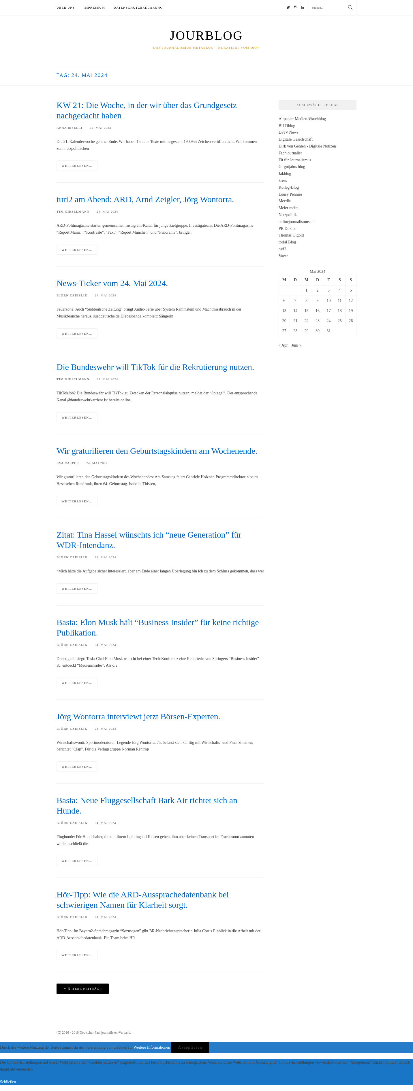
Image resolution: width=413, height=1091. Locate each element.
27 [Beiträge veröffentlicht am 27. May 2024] (284, 331)
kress (283, 180)
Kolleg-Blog (289, 187)
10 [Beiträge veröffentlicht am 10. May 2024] (328, 300)
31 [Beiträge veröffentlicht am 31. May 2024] (328, 331)
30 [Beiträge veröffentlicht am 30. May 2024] (318, 331)
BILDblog (287, 126)
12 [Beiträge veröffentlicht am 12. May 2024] (351, 300)
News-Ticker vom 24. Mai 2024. (112, 283)
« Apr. (283, 345)
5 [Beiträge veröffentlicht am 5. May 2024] (351, 290)
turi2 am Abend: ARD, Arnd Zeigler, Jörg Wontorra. (145, 199)
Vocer (283, 256)
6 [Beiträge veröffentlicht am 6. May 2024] (284, 300)
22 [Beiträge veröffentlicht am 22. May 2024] (307, 321)
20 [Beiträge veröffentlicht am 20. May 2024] (284, 321)
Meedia (285, 201)
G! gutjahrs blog (292, 166)
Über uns (66, 7)
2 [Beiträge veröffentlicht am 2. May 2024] (317, 290)
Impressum (94, 7)
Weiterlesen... (77, 165)
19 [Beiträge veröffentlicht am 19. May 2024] (351, 311)
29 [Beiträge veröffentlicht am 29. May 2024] (307, 331)
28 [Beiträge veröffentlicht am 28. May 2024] (295, 331)
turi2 (282, 249)
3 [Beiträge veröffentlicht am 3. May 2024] (329, 290)
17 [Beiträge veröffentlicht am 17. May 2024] (328, 311)
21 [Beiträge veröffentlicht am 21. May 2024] (295, 321)
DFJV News (289, 132)
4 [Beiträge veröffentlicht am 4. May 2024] (340, 290)
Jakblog (285, 173)
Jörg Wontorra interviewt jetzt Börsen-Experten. (138, 716)
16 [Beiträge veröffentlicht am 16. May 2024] (318, 311)
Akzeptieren (190, 1047)
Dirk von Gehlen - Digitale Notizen (307, 146)
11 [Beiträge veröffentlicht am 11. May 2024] (339, 300)
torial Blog (287, 242)
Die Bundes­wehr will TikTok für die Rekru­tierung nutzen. (155, 367)
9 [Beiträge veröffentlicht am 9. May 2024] (317, 300)
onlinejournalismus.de (296, 222)
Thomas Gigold (291, 235)
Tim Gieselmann (73, 211)
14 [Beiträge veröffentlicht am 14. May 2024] (295, 311)
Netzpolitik (288, 215)
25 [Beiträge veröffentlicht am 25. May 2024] (340, 321)
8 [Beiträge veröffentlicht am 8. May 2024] (306, 300)
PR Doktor (287, 228)
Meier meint (289, 208)
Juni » (296, 345)
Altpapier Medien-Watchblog (302, 119)
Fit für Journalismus (295, 160)
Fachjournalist (290, 153)
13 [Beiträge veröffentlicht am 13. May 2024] (284, 311)
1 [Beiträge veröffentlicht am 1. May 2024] (306, 290)
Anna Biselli (69, 127)
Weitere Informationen (152, 1047)
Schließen (8, 1082)
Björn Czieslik (72, 295)
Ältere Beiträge (85, 988)
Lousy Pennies (290, 194)
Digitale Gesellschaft (296, 139)
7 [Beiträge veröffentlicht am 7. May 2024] (295, 300)
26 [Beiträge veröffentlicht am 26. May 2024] (351, 321)
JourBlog (206, 36)
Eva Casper (68, 463)
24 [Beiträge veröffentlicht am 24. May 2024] (328, 321)
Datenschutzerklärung (138, 7)
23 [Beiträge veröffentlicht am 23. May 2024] (318, 321)
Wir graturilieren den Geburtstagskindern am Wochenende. (157, 450)
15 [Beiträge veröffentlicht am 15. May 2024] (307, 311)
